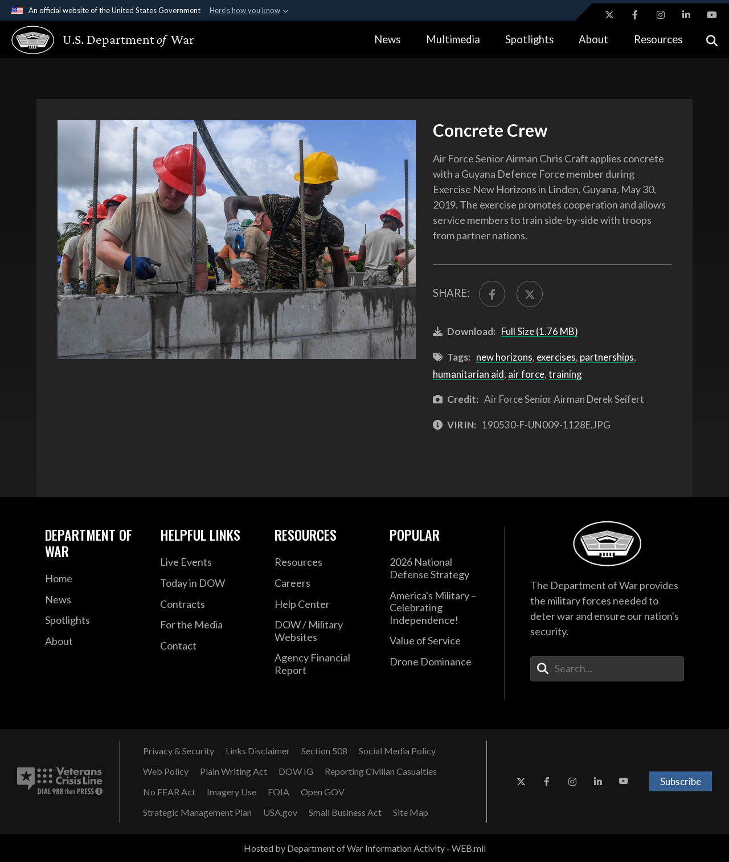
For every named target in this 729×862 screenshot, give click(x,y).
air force (526, 374)
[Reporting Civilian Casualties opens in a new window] (381, 771)
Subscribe (680, 781)
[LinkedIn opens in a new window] (686, 14)
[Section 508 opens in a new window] (324, 751)
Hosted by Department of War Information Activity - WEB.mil (365, 848)
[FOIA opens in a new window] (278, 792)
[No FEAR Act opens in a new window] (169, 792)
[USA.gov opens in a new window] (280, 812)
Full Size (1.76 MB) (539, 331)
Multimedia (453, 39)
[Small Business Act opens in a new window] (345, 812)
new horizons (504, 357)
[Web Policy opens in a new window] (165, 771)
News (387, 39)
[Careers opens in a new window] (323, 583)
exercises (556, 357)
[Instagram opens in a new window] (660, 14)
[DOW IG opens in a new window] (296, 771)
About (593, 39)
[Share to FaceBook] (492, 294)
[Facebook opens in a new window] (635, 14)
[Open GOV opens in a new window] (322, 792)
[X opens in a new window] (609, 14)
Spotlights (529, 39)
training (565, 374)
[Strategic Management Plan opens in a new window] (197, 812)
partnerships (607, 357)
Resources (658, 39)
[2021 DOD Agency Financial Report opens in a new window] (323, 664)
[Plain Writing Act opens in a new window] (233, 771)
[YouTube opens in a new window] (711, 14)
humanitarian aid (468, 374)
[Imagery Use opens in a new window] (231, 792)
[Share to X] (530, 294)
